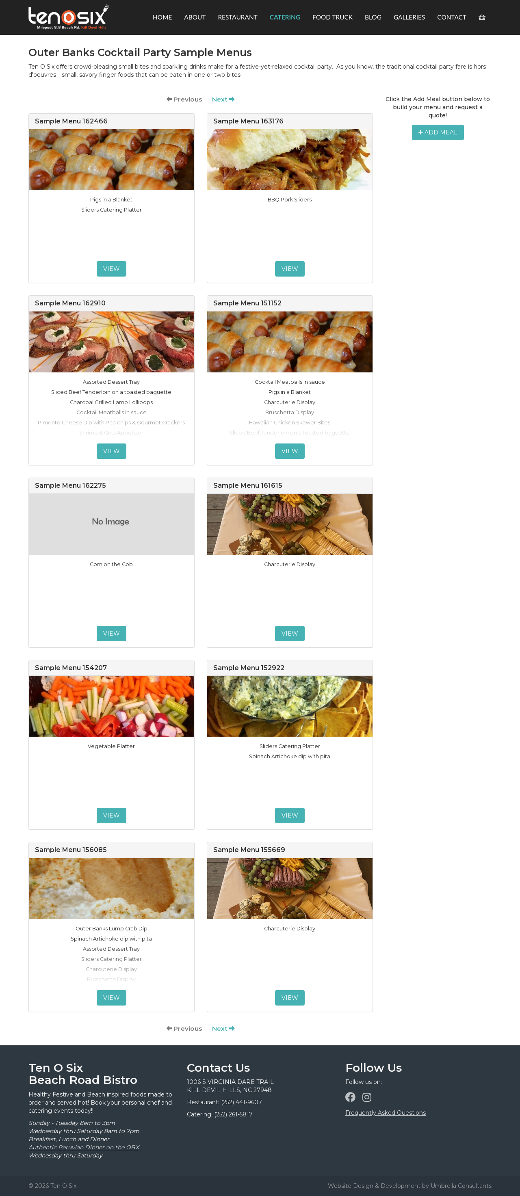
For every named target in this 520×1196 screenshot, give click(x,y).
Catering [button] (285, 17)
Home (162, 17)
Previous (184, 99)
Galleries (409, 17)
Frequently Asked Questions (385, 1112)
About (195, 17)
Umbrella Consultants (461, 1186)
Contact (451, 17)
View (111, 269)
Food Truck (332, 17)
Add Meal (437, 132)
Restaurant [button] (237, 17)
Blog (373, 17)
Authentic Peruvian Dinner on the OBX (83, 1147)
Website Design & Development (374, 1186)
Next (223, 99)
